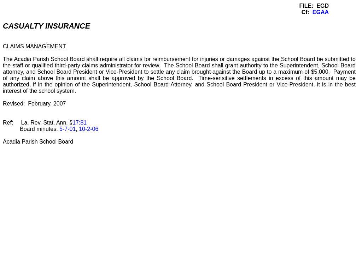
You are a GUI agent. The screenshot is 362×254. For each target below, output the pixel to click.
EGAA (321, 12)
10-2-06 (88, 129)
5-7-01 (67, 129)
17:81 (79, 123)
